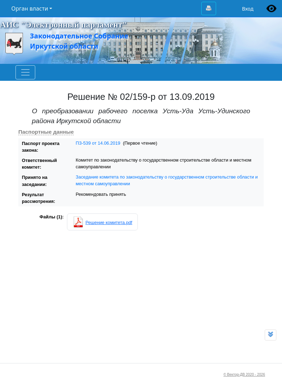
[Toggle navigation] (25, 72)
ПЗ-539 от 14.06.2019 (98, 143)
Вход (247, 8)
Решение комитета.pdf (108, 222)
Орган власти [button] (29, 8)
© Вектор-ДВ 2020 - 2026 (244, 374)
